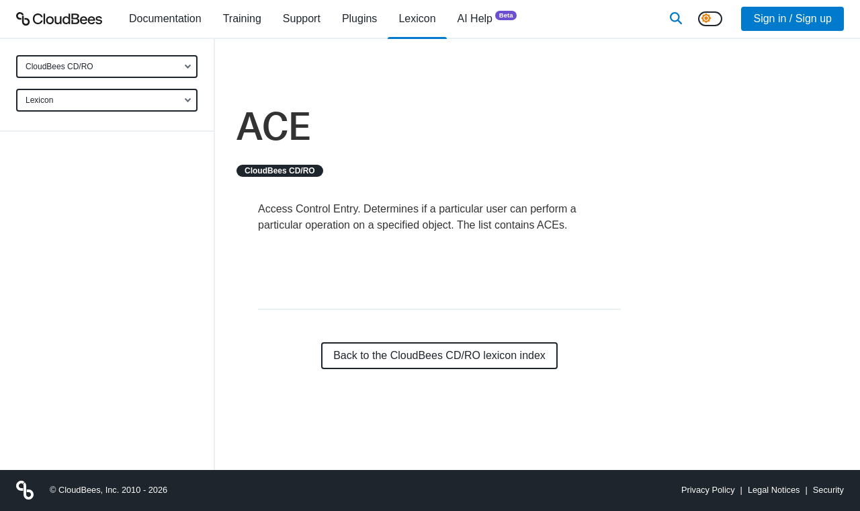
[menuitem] (165, 19)
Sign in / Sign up (792, 18)
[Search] (675, 19)
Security (828, 490)
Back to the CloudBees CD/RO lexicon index (439, 355)
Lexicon (39, 100)
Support (301, 18)
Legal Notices (774, 490)
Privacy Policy (708, 490)
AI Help (487, 17)
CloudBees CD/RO (59, 66)
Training (242, 18)
